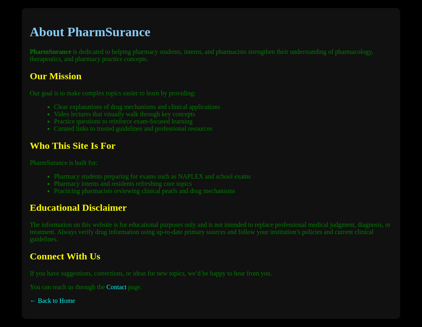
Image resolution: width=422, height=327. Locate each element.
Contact (116, 287)
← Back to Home (52, 300)
